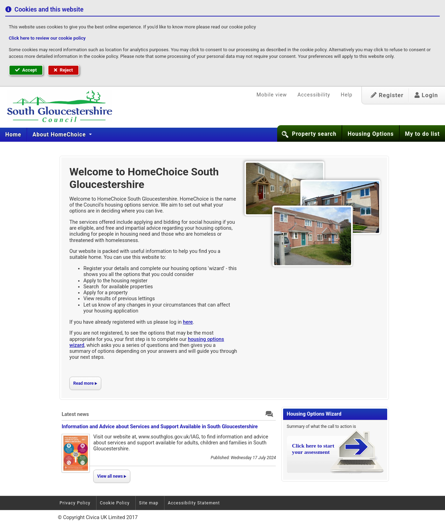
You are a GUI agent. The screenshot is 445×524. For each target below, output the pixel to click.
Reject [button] (63, 70)
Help (346, 95)
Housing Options (371, 134)
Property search (314, 134)
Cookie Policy (115, 503)
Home (13, 135)
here (188, 322)
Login (426, 95)
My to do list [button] (422, 134)
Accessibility (313, 95)
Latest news (75, 414)
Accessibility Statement (194, 503)
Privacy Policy (75, 503)
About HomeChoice (60, 135)
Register (387, 95)
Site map (148, 503)
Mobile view (271, 95)
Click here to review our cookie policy (47, 38)
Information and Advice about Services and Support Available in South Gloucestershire (160, 427)
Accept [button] (26, 70)
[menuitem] (13, 135)
